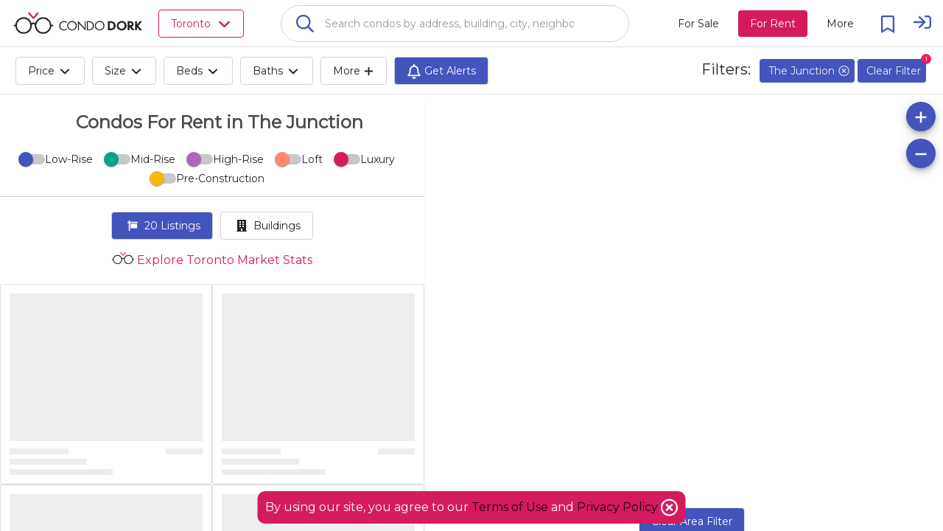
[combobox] (455, 23)
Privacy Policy (619, 507)
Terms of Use (510, 507)
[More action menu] (840, 23)
